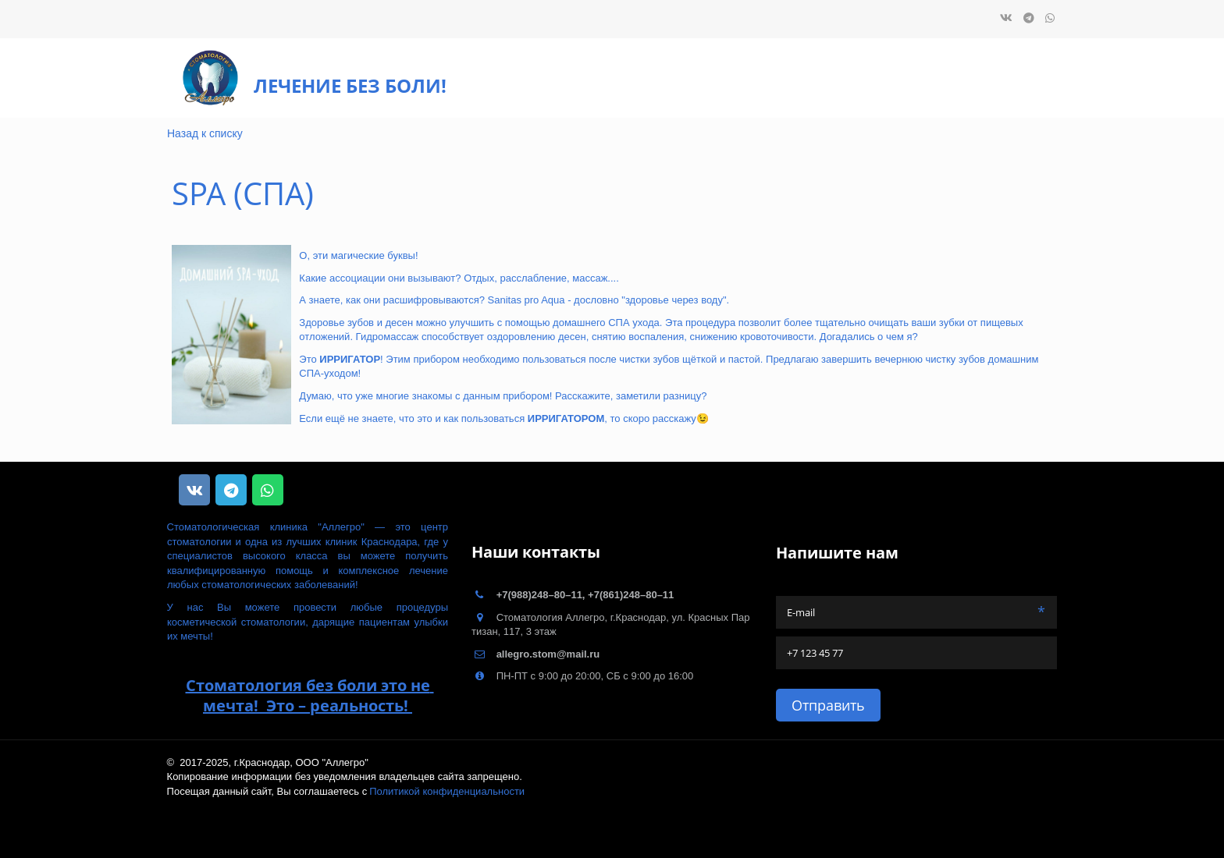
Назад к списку (205, 133)
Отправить (828, 705)
